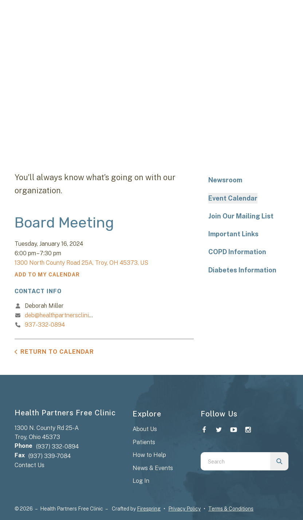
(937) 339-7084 (49, 456)
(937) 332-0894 (57, 446)
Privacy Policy (184, 509)
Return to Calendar (57, 351)
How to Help (149, 454)
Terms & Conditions (230, 509)
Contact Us (29, 465)
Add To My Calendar (47, 275)
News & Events (153, 468)
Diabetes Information (242, 270)
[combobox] (235, 461)
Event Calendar (232, 198)
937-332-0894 (45, 324)
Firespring (149, 509)
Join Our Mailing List (241, 216)
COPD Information (237, 252)
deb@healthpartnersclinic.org (63, 315)
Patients (144, 442)
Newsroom (225, 180)
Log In (141, 480)
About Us (145, 429)
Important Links (233, 234)
